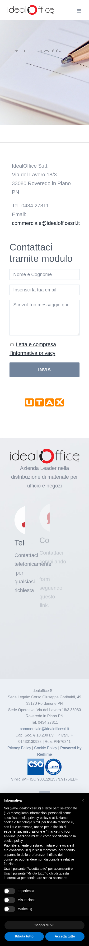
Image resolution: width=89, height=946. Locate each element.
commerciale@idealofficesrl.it (46, 223)
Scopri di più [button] (44, 925)
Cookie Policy (45, 748)
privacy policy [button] (38, 818)
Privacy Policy (19, 748)
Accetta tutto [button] (65, 936)
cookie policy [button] (13, 841)
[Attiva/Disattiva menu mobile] (79, 10)
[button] (83, 800)
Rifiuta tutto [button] (24, 936)
